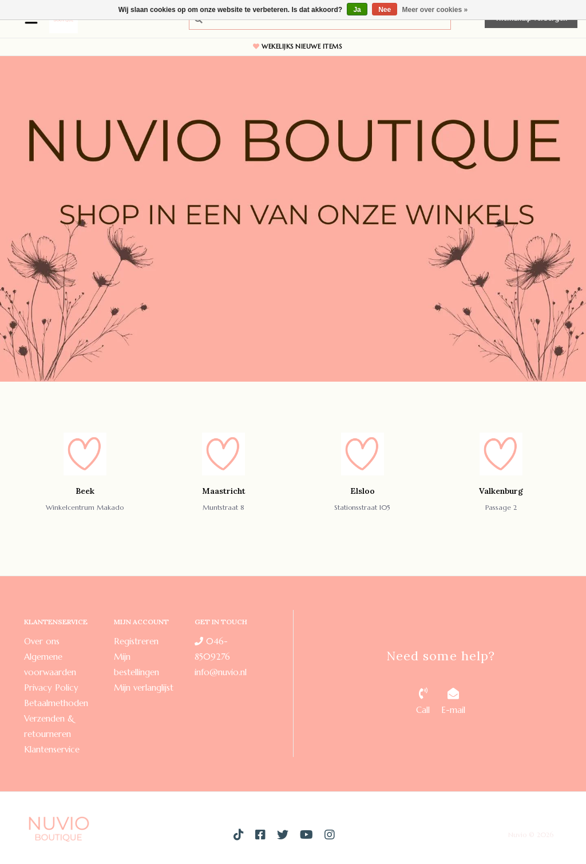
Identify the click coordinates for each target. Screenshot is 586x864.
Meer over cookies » (435, 10)
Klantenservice (52, 749)
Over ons (42, 641)
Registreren (136, 641)
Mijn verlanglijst (143, 687)
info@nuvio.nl (221, 672)
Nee (384, 10)
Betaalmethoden (56, 702)
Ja (357, 10)
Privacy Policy (51, 687)
